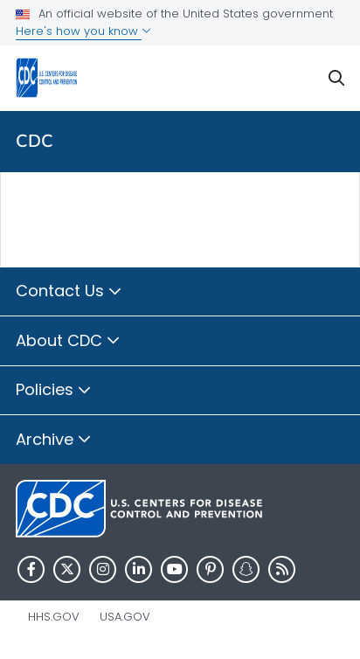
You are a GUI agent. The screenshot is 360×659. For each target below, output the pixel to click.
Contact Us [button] (69, 292)
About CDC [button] (68, 342)
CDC (34, 141)
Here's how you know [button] (83, 31)
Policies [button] (54, 390)
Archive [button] (54, 440)
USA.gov (125, 616)
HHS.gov (54, 616)
